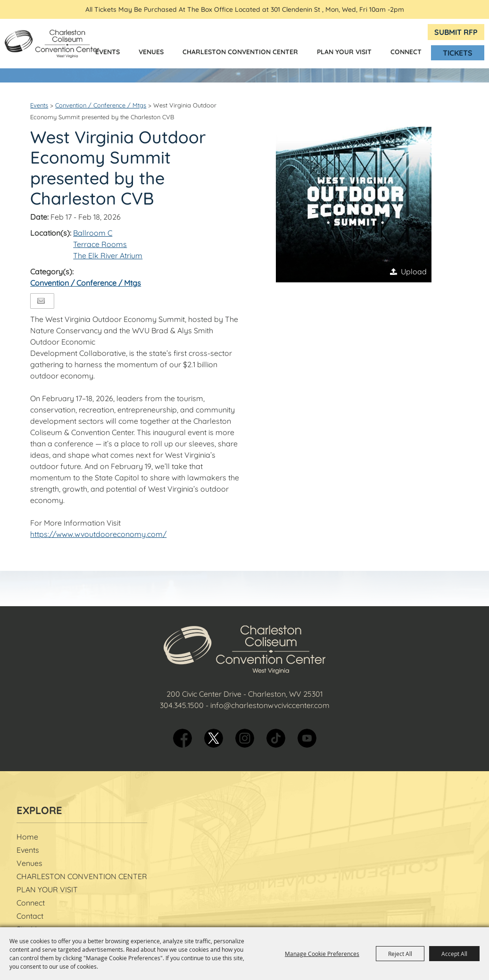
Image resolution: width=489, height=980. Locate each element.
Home (27, 836)
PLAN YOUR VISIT (344, 52)
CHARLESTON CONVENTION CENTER (240, 52)
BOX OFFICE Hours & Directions (414, 32)
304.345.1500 (182, 705)
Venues (151, 52)
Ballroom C (92, 233)
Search (374, 32)
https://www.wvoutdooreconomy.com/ (98, 534)
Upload (414, 271)
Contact (30, 916)
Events (107, 52)
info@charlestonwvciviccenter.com (270, 705)
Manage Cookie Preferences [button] (322, 953)
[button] (353, 204)
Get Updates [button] (395, 32)
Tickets (457, 53)
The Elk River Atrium (107, 255)
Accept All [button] (454, 953)
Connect (406, 52)
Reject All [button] (400, 953)
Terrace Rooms (100, 244)
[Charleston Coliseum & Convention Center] (52, 43)
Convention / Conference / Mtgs (100, 105)
